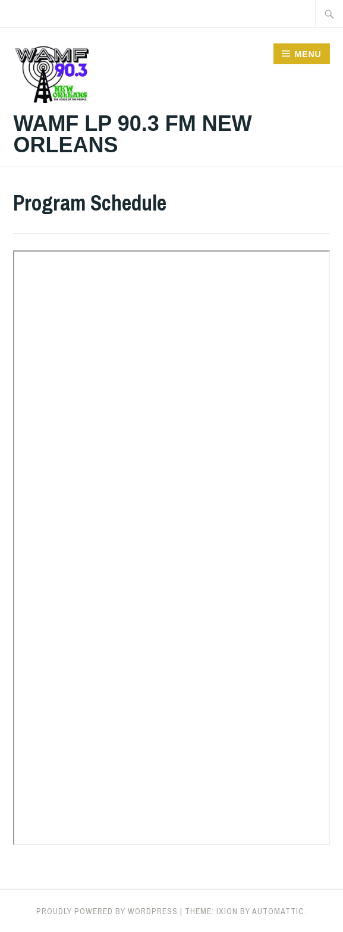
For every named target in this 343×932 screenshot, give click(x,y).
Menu (307, 54)
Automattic (278, 911)
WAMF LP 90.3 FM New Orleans (132, 134)
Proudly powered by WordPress (107, 911)
